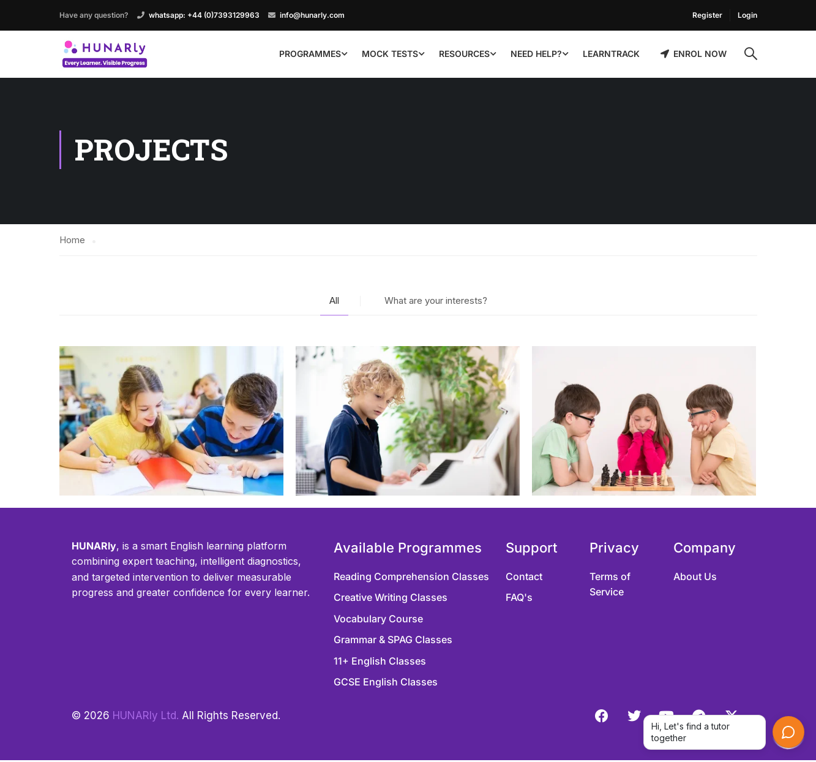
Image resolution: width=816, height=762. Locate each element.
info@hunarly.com (312, 15)
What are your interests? (435, 303)
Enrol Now (694, 54)
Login (747, 15)
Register (707, 15)
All (334, 303)
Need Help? (536, 53)
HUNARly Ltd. (146, 717)
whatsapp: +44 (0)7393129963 (204, 15)
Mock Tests (390, 53)
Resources (464, 53)
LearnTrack (611, 53)
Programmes (310, 53)
